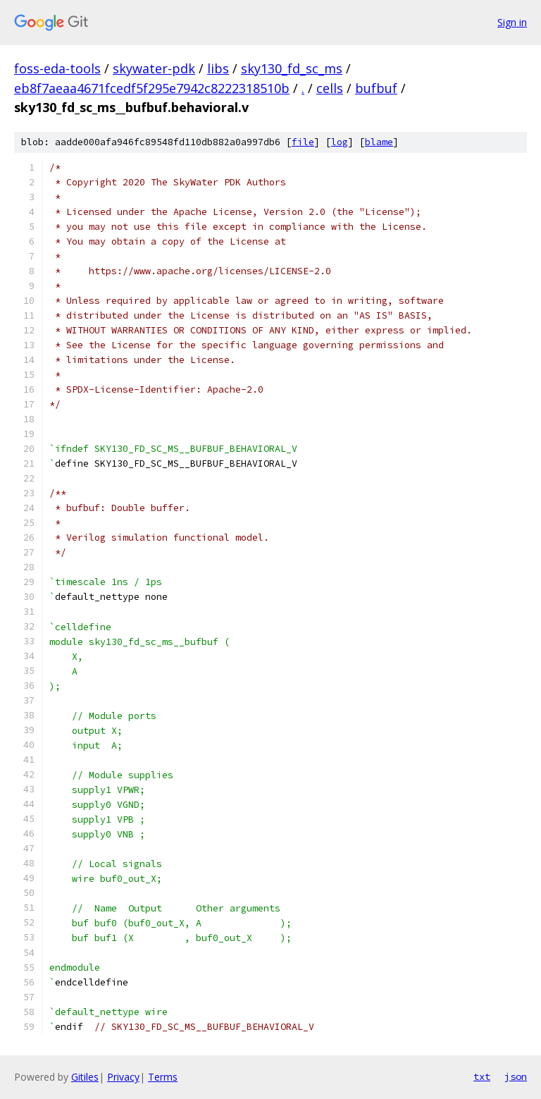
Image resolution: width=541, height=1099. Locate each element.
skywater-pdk (154, 68)
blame (379, 142)
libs (218, 68)
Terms (163, 1076)
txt (481, 1076)
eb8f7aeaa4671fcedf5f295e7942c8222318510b (152, 88)
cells (329, 88)
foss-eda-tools (57, 68)
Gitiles (85, 1076)
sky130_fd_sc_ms (291, 68)
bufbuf (376, 88)
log (339, 142)
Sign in (512, 22)
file (303, 142)
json (515, 1076)
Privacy (123, 1076)
